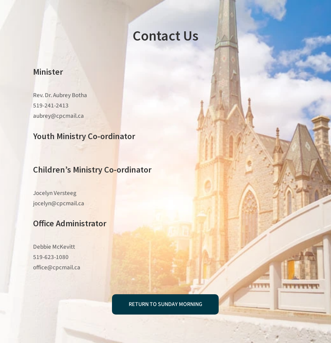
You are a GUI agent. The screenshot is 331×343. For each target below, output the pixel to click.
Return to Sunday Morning (165, 304)
